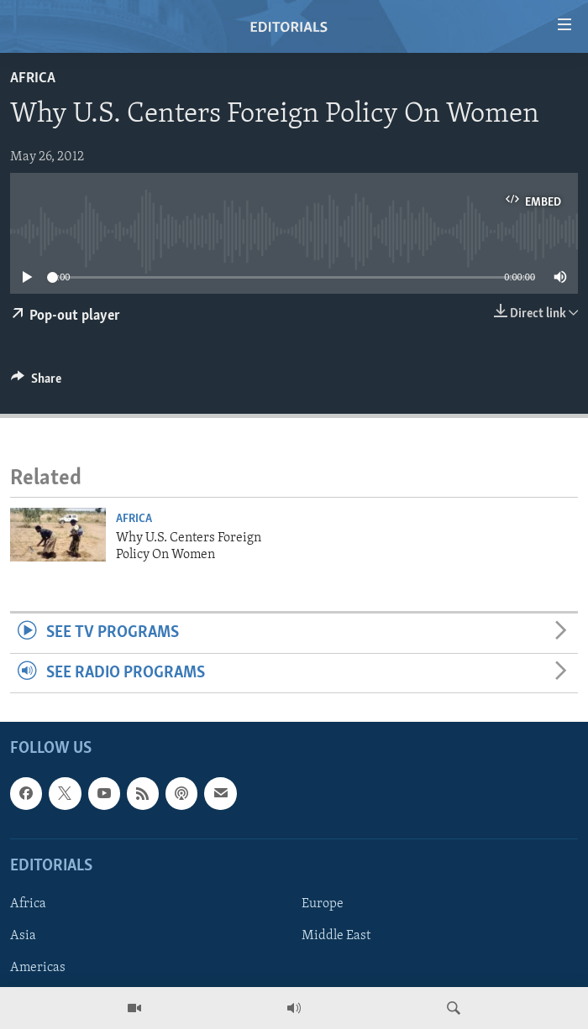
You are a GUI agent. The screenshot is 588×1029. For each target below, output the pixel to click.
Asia (23, 936)
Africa (32, 78)
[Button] (36, 383)
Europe (323, 904)
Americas (38, 967)
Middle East (336, 936)
